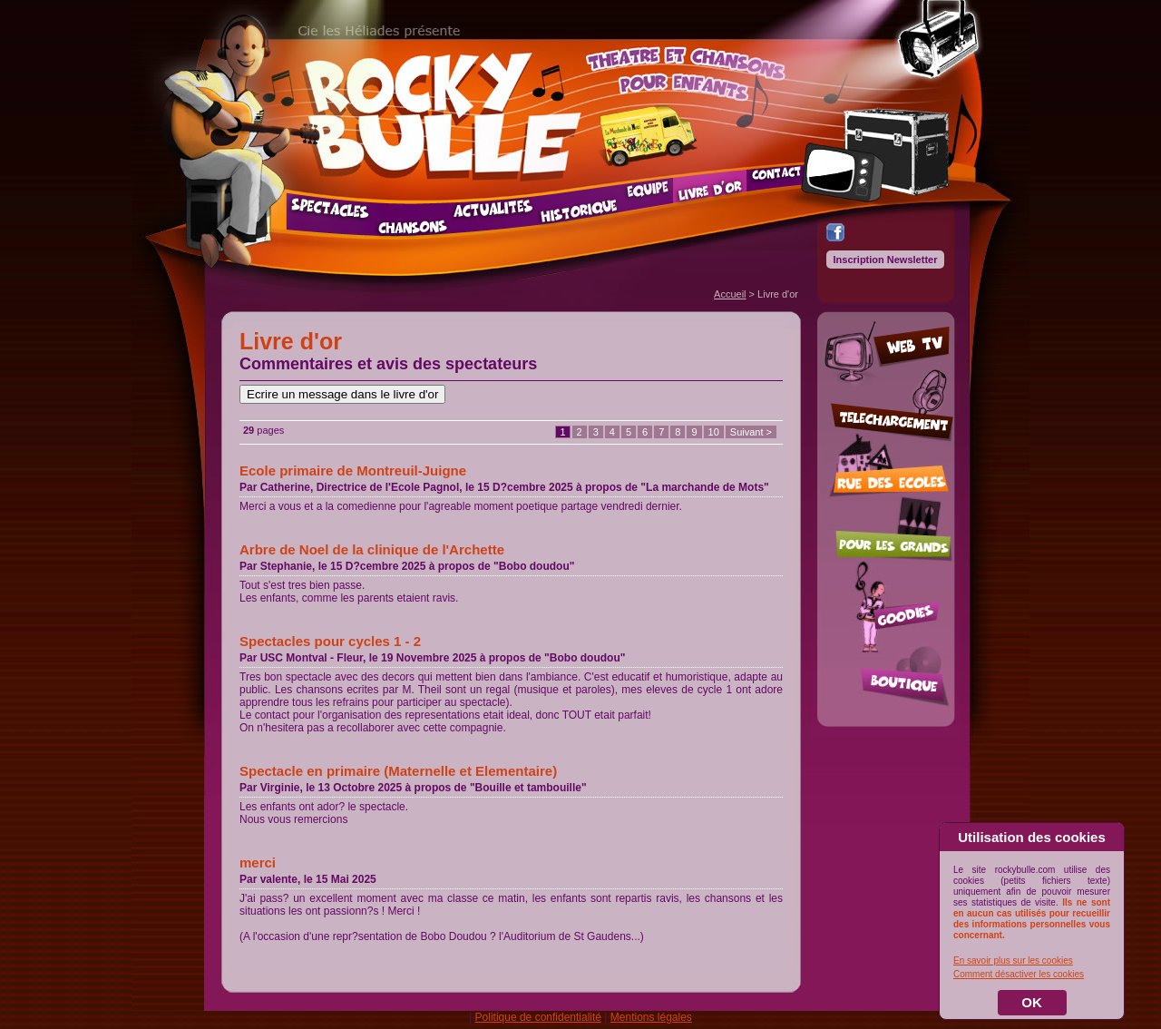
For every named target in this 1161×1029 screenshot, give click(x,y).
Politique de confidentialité (538, 1017)
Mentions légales (651, 1017)
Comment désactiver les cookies (1018, 974)
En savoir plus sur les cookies (1013, 960)
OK (1031, 1002)
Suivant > (751, 431)
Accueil (730, 294)
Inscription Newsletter (886, 259)
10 (713, 431)
